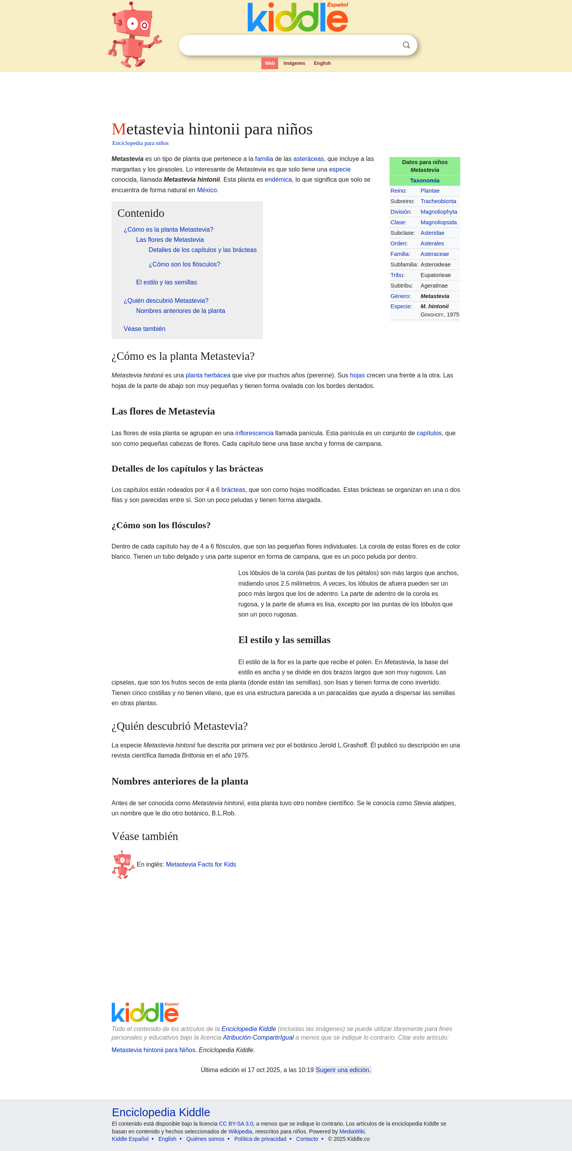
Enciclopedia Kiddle (249, 1029)
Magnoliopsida (439, 222)
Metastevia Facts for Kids (201, 864)
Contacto (307, 1139)
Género (400, 296)
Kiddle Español (130, 1139)
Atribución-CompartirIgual (258, 1037)
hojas (357, 375)
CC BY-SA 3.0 (236, 1124)
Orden (398, 243)
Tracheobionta (438, 201)
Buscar (406, 45)
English (322, 63)
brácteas (233, 489)
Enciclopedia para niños (141, 143)
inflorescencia (254, 433)
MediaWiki (352, 1131)
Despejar (390, 45)
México (207, 190)
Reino (398, 191)
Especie (401, 306)
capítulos (429, 433)
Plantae (430, 191)
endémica (278, 179)
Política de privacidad (260, 1139)
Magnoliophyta (439, 212)
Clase (398, 222)
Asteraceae (435, 254)
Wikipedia (240, 1131)
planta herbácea (208, 375)
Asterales (432, 243)
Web (270, 63)
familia (264, 158)
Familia (400, 254)
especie (339, 169)
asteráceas (308, 158)
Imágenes (294, 63)
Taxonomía (425, 180)
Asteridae (433, 233)
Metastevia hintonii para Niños (153, 1050)
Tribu (397, 275)
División (400, 212)
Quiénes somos (205, 1139)
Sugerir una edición (342, 1070)
